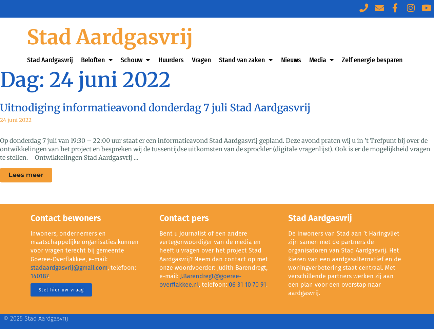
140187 (39, 276)
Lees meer (30, 173)
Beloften (97, 60)
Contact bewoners (66, 218)
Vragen (201, 60)
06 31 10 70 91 (247, 284)
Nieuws (291, 60)
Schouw (135, 60)
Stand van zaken (246, 60)
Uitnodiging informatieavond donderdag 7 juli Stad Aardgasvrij (155, 107)
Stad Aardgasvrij (110, 37)
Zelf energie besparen (372, 60)
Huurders (171, 60)
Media (321, 60)
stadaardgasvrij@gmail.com (69, 267)
